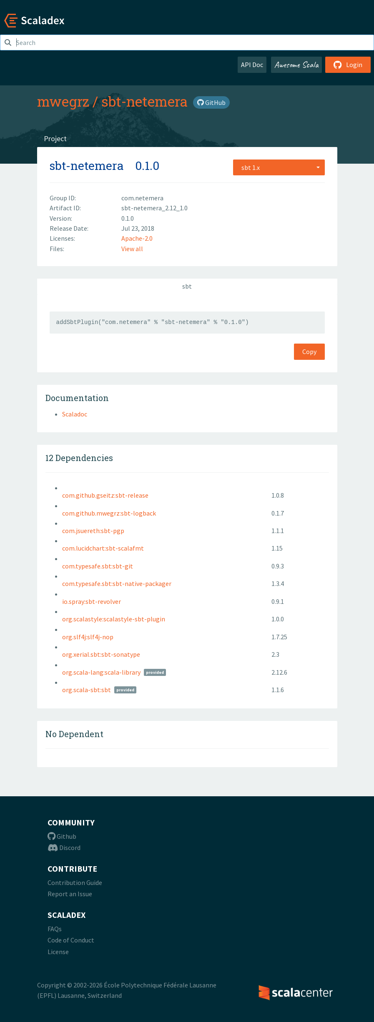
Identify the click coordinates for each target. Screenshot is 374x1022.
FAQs (55, 929)
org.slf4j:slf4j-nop (87, 637)
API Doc (252, 64)
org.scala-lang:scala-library (101, 672)
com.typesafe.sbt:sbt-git (97, 566)
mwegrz (63, 101)
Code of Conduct (71, 940)
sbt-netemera (144, 101)
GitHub (211, 102)
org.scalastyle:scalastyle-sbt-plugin (113, 619)
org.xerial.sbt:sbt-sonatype (101, 654)
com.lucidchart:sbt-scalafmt (103, 548)
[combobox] (279, 167)
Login (348, 64)
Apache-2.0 (137, 238)
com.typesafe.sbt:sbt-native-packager (116, 583)
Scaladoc (74, 414)
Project (55, 138)
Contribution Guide (75, 882)
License (58, 951)
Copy (309, 351)
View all (132, 248)
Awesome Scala (296, 64)
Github (62, 836)
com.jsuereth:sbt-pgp (93, 530)
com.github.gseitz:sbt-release (105, 495)
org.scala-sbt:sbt (86, 689)
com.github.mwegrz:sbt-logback (109, 513)
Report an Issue (70, 894)
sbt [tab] (187, 286)
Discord (64, 847)
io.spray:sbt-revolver (91, 601)
